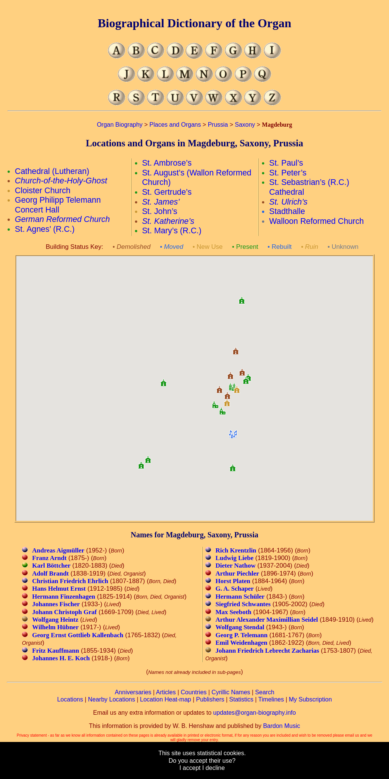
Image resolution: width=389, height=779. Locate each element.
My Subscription (310, 699)
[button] (223, 409)
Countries (193, 692)
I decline (213, 768)
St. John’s (159, 211)
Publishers (210, 699)
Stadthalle (287, 211)
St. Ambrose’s (167, 163)
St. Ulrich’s (288, 201)
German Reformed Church (62, 219)
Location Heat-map (165, 699)
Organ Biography (120, 124)
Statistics (241, 699)
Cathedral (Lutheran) (52, 171)
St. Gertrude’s (167, 192)
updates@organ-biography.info (254, 712)
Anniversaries (133, 692)
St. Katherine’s (168, 221)
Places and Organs (175, 124)
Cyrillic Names (231, 692)
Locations (70, 699)
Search (264, 692)
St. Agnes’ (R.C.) (44, 229)
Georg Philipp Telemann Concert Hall (58, 205)
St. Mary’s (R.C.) (171, 230)
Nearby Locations (111, 699)
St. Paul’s (286, 163)
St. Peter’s (288, 172)
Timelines (271, 699)
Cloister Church (42, 190)
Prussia (218, 124)
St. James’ (161, 201)
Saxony (245, 124)
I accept (189, 768)
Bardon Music (281, 726)
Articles (166, 692)
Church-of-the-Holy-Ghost (61, 180)
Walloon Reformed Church (316, 221)
